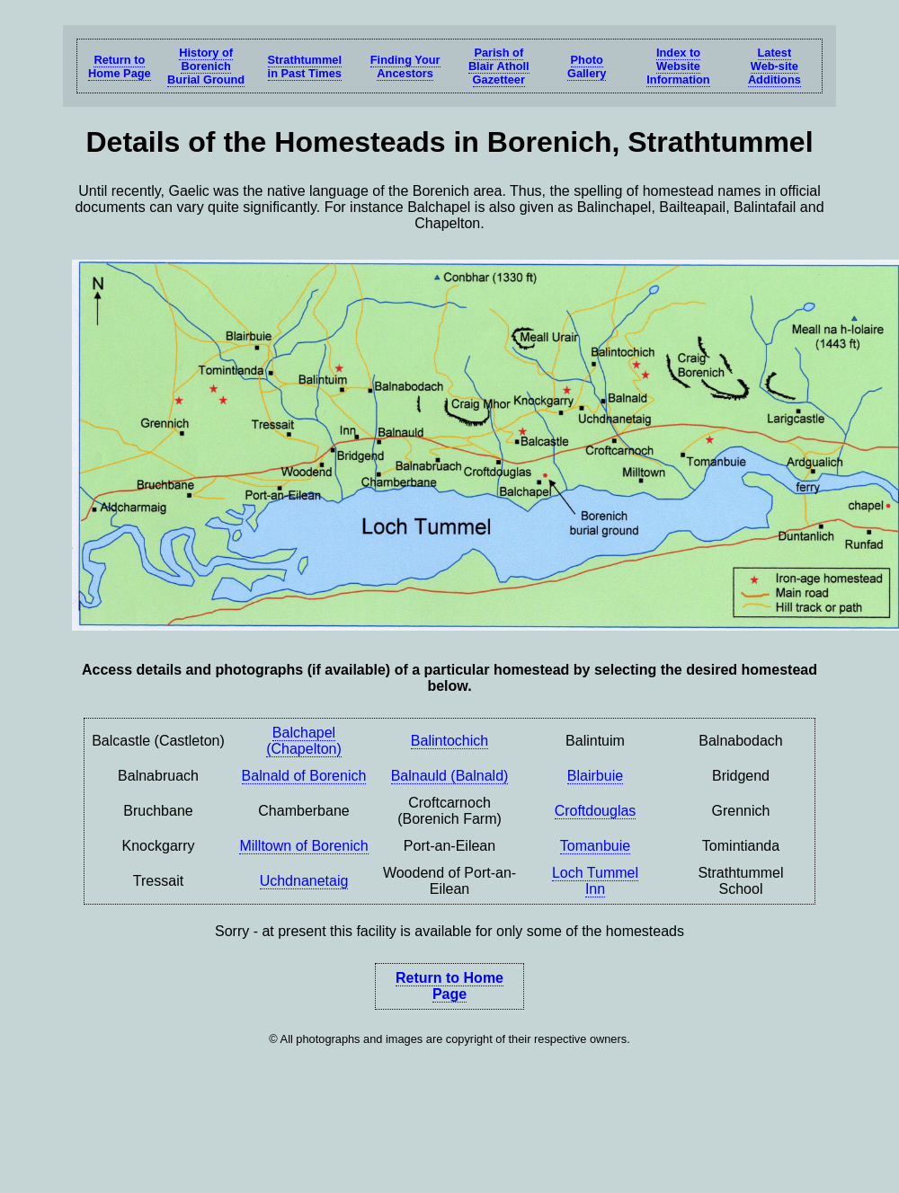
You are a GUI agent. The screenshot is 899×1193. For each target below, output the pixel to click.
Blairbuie (595, 775)
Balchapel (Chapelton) (304, 740)
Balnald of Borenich (304, 775)
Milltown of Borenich (303, 845)
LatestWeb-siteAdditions (774, 66)
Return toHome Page (119, 66)
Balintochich (449, 740)
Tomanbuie (595, 845)
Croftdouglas (595, 810)
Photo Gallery (586, 66)
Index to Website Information (677, 66)
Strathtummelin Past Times (305, 66)
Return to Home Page (449, 986)
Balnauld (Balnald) (450, 775)
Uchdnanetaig (304, 880)
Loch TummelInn (595, 881)
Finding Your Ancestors (405, 66)
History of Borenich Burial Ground (206, 66)
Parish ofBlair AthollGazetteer (499, 66)
